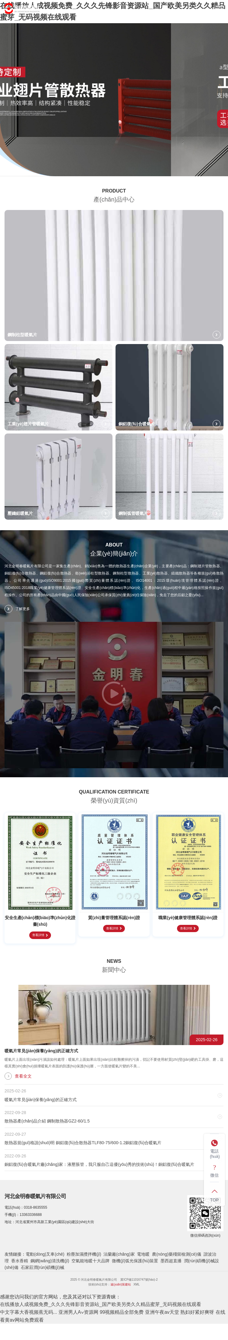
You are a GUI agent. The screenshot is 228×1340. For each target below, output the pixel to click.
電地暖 (143, 1254)
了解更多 (17, 609)
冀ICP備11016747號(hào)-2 (138, 1279)
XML (136, 1284)
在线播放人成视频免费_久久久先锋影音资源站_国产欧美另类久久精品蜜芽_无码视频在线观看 (100, 1304)
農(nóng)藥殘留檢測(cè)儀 (176, 1254)
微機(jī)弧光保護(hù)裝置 (135, 1260)
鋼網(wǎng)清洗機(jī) (49, 1260)
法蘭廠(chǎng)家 (119, 1254)
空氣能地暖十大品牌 (90, 1260)
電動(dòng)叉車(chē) (45, 1254)
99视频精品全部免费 (122, 1312)
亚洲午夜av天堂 (162, 1312)
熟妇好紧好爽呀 (197, 1312)
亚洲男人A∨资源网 (78, 1312)
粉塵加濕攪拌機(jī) (84, 1254)
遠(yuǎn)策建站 (120, 1284)
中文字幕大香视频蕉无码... (28, 1312)
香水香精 (19, 1260)
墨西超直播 (171, 1260)
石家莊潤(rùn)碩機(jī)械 (42, 1267)
